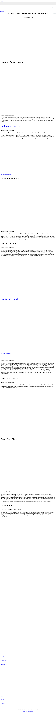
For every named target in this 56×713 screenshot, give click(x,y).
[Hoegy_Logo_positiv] (26, 73)
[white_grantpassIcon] (4, 599)
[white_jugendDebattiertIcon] (4, 616)
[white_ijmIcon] (4, 644)
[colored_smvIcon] (4, 626)
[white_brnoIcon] (4, 580)
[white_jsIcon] (4, 608)
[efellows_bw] (4, 652)
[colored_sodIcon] (4, 635)
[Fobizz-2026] (4, 590)
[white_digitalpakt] (4, 571)
